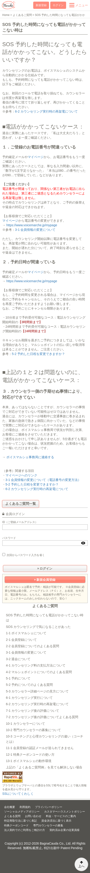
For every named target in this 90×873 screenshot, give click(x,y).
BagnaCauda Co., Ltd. (55, 843)
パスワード (9, 538)
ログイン (58, 5)
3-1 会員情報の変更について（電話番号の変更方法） (43, 480)
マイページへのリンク (21, 475)
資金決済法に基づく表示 (56, 820)
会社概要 (9, 807)
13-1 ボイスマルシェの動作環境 (28, 761)
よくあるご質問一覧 (20, 504)
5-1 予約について (18, 678)
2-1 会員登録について (21, 640)
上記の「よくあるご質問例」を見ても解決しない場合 (44, 767)
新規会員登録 (45, 579)
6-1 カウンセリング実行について (29, 697)
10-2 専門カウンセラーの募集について (33, 730)
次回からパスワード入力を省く (23, 555)
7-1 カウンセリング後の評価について (32, 710)
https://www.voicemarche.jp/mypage (31, 225)
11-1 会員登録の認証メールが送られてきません (40, 748)
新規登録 (41, 5)
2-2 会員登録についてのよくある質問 (32, 646)
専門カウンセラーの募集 (48, 825)
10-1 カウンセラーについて (25, 723)
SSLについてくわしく (18, 793)
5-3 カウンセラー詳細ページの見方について (37, 691)
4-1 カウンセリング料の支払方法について (35, 665)
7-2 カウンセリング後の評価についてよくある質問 (42, 717)
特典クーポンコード (16, 825)
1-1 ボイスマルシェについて (26, 633)
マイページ (36, 157)
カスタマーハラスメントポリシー (64, 811)
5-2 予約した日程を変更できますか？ (38, 354)
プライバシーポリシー (48, 807)
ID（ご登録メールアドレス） (20, 522)
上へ (81, 864)
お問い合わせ (33, 816)
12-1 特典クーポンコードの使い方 (30, 754)
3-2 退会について (18, 659)
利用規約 (25, 807)
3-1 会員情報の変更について (35, 229)
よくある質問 (12, 816)
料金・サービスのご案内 (61, 816)
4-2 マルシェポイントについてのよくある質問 (39, 672)
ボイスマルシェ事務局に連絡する (30, 457)
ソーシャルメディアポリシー (22, 811)
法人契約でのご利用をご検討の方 (24, 830)
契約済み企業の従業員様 (65, 830)
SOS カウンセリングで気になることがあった (38, 627)
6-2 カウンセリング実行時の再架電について (46, 111)
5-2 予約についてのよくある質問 (29, 685)
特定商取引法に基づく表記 (20, 820)
